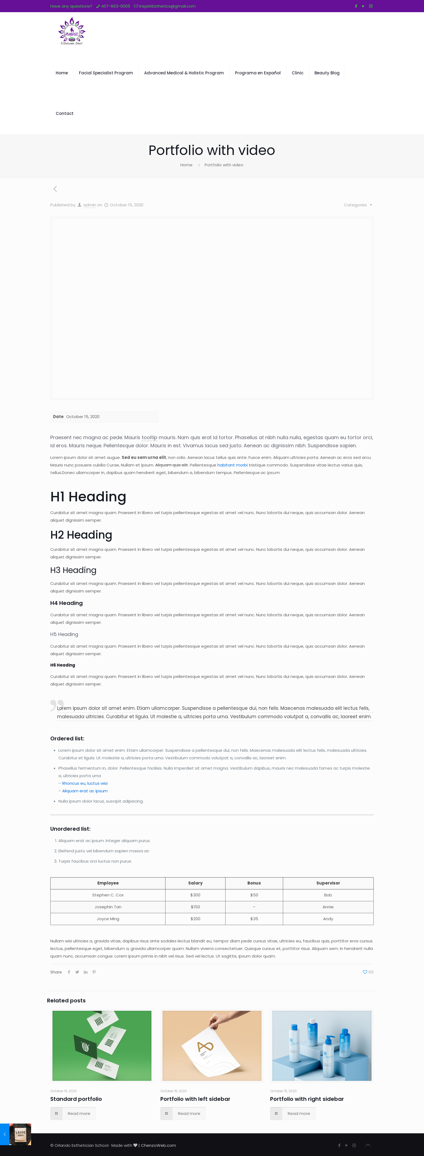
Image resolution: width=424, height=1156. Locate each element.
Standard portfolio (76, 1099)
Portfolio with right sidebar (307, 1099)
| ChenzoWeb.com (157, 1145)
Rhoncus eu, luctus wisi (85, 783)
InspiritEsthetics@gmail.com (167, 6)
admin (89, 205)
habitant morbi (232, 465)
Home (186, 165)
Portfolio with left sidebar (195, 1099)
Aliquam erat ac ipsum (85, 791)
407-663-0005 (115, 6)
